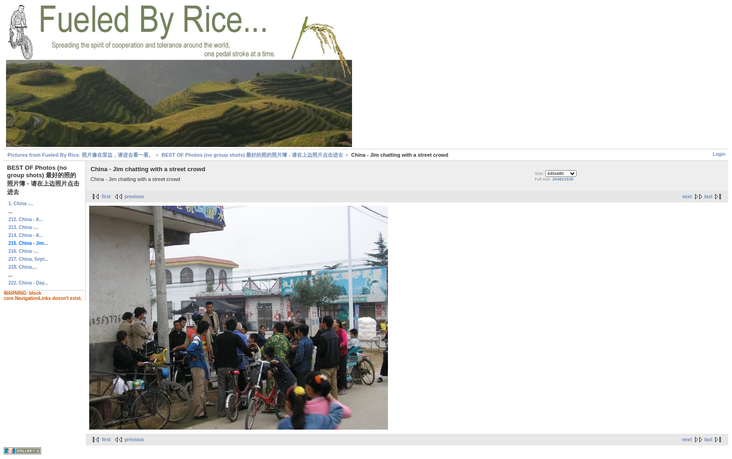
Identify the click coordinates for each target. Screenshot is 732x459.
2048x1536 (562, 179)
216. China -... (23, 251)
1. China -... (20, 203)
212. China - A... (25, 219)
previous (134, 196)
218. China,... (22, 267)
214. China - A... (25, 235)
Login (719, 154)
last (708, 196)
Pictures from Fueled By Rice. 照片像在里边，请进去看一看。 (80, 155)
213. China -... (23, 227)
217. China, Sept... (28, 259)
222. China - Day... (28, 282)
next (687, 196)
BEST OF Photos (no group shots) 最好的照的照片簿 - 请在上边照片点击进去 (252, 155)
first (106, 196)
